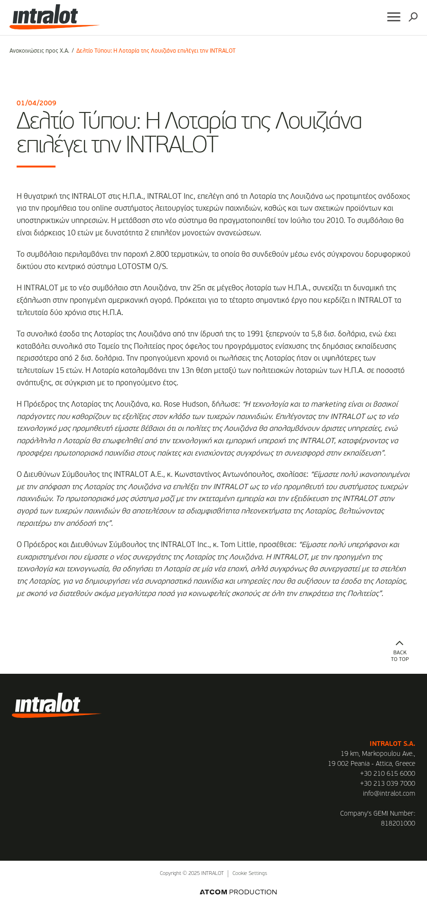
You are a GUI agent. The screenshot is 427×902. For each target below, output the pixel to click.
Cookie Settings (249, 873)
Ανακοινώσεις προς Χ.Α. (39, 51)
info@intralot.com (389, 793)
